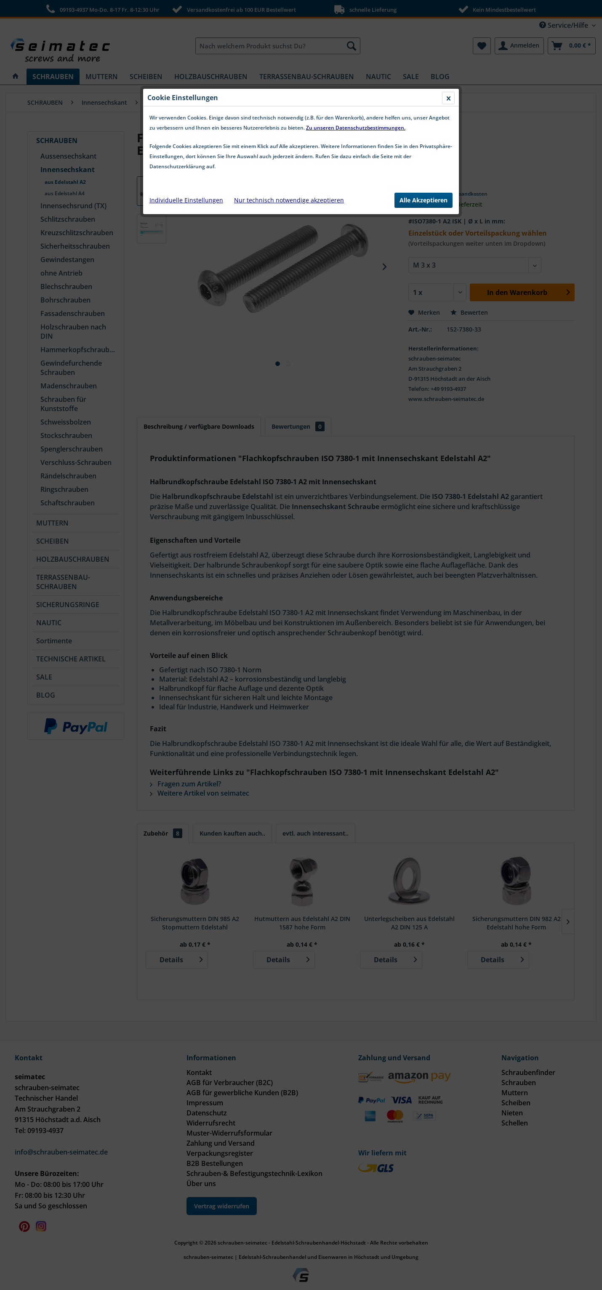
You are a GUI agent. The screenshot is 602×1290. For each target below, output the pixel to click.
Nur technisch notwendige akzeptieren (289, 200)
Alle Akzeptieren (424, 200)
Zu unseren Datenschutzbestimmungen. (355, 127)
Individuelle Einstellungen (186, 200)
